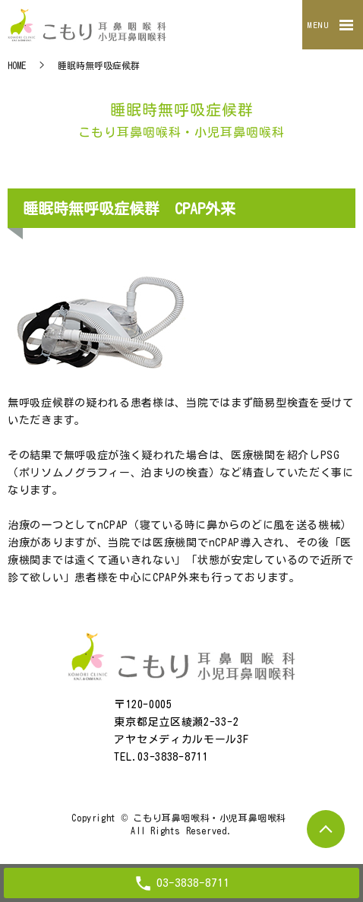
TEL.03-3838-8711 (160, 757)
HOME (17, 65)
